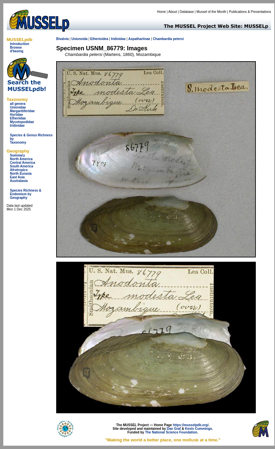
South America (21, 166)
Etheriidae (18, 118)
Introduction (19, 44)
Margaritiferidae (22, 111)
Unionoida (79, 39)
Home (161, 12)
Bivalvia (62, 39)
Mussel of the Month (211, 12)
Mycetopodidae (22, 122)
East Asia (17, 177)
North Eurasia (21, 173)
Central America (22, 162)
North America (21, 159)
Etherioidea (99, 39)
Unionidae (18, 107)
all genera (17, 104)
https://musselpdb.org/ (191, 425)
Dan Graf (174, 428)
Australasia (19, 181)
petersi (178, 39)
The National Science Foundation (171, 432)
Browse (16, 47)
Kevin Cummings (198, 428)
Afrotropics (19, 170)
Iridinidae (17, 125)
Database (187, 12)
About (172, 12)
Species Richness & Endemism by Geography (25, 194)
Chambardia (162, 39)
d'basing (16, 51)
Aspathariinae (139, 39)
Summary (17, 155)
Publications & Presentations (250, 12)
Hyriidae (16, 114)
